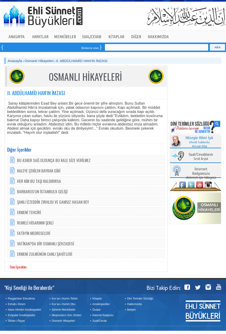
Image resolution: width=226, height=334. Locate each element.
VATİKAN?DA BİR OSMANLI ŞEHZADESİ (45, 243)
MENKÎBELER (65, 36)
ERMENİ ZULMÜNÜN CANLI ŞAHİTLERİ (44, 254)
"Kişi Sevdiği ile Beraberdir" (29, 287)
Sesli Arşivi (201, 157)
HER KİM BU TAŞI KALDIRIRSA (39, 181)
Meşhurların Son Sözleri (66, 315)
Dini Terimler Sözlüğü (140, 298)
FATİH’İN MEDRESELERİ (33, 233)
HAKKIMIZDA (158, 36)
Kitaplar (97, 298)
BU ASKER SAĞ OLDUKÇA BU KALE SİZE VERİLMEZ (54, 160)
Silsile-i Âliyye (16, 320)
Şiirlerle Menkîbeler (64, 309)
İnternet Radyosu (102, 315)
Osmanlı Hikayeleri (39, 61)
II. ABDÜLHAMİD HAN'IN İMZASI (81, 61)
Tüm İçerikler (18, 266)
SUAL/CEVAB (91, 36)
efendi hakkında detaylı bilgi (199, 142)
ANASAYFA (16, 36)
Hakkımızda (134, 304)
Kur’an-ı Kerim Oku (63, 304)
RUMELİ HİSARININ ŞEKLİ (35, 223)
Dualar (96, 309)
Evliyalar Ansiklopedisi (21, 315)
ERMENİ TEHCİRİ (29, 212)
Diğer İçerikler (19, 149)
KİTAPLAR (116, 36)
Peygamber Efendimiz (21, 298)
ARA (217, 47)
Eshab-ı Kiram (16, 304)
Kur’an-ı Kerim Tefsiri (65, 298)
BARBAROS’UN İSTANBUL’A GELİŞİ (42, 191)
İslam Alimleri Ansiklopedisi (24, 309)
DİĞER (136, 36)
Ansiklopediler (101, 304)
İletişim (131, 309)
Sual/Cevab (99, 320)
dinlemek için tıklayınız (201, 173)
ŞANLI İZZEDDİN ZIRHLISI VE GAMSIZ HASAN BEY (53, 202)
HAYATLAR (40, 36)
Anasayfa (15, 61)
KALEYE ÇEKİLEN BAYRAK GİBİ (38, 171)
